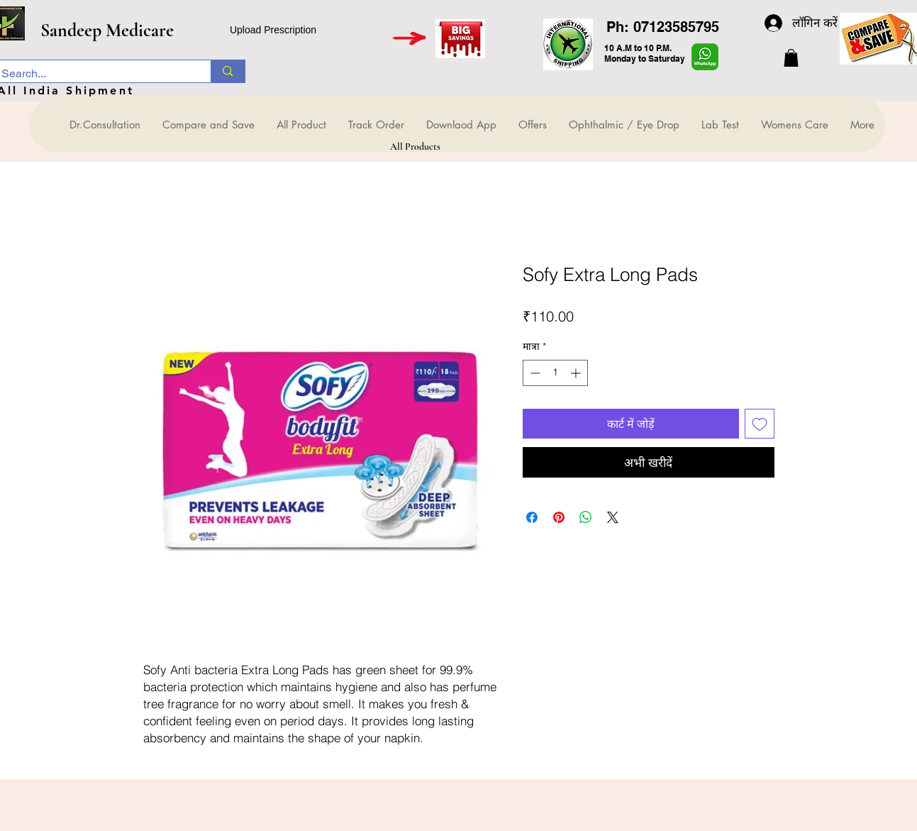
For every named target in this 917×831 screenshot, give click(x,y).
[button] (791, 58)
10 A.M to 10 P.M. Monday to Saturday (644, 53)
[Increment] (577, 373)
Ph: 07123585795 (662, 26)
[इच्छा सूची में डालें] (759, 424)
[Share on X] (612, 517)
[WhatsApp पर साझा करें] (585, 517)
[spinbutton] (555, 373)
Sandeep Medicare (107, 30)
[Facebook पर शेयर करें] (531, 517)
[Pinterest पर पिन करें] (558, 517)
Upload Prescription (273, 29)
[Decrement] (534, 373)
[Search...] (91, 73)
